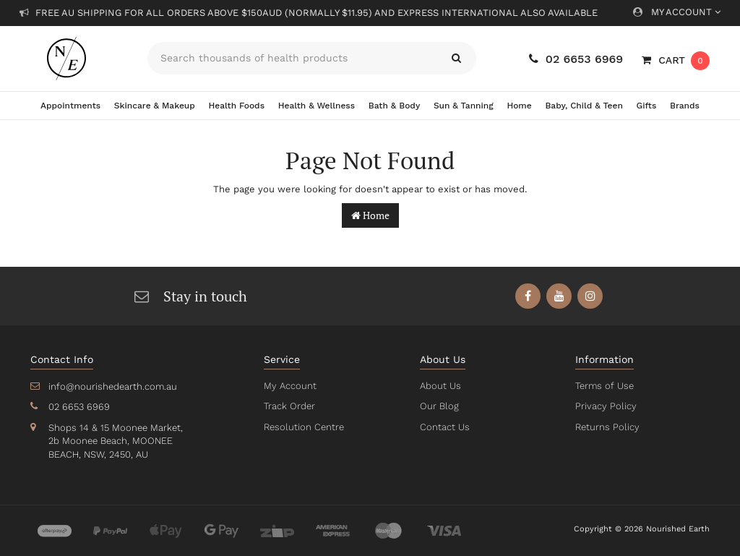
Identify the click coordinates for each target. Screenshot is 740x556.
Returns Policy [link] (606, 427)
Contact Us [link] (444, 427)
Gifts (647, 105)
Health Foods (236, 105)
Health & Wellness (316, 105)
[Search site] (456, 58)
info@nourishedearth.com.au (111, 386)
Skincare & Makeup (154, 105)
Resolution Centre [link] (303, 427)
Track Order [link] (289, 406)
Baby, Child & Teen (584, 105)
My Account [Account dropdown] (676, 12)
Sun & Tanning (464, 105)
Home (519, 105)
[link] (528, 296)
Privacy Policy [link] (604, 406)
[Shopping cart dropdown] (676, 60)
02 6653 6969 (576, 59)
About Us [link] (440, 385)
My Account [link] (289, 385)
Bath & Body (395, 105)
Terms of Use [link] (604, 385)
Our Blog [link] (438, 406)
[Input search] (291, 58)
